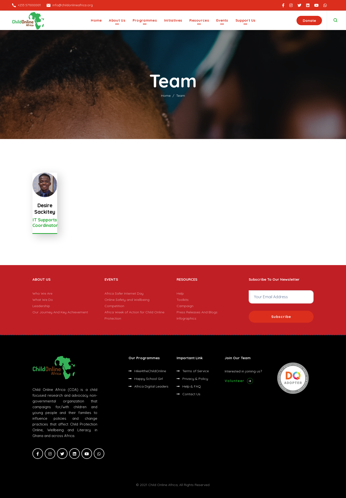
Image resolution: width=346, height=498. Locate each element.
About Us (117, 20)
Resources (199, 20)
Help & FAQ (189, 386)
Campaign (185, 306)
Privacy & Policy (192, 379)
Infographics (186, 318)
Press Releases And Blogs (197, 312)
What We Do (42, 300)
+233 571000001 (29, 5)
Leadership (41, 306)
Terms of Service (193, 371)
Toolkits (183, 300)
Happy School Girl (146, 379)
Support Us (245, 20)
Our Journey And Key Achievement (60, 312)
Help (180, 293)
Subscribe (281, 316)
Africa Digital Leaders (148, 386)
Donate (309, 20)
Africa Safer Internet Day (124, 293)
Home (96, 20)
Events (222, 20)
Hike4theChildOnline (147, 371)
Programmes (145, 20)
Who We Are (42, 293)
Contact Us (188, 394)
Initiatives (173, 20)
